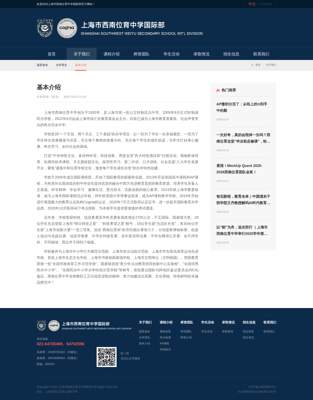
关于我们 (82, 54)
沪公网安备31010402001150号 (257, 391)
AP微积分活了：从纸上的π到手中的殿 (241, 107)
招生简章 (248, 331)
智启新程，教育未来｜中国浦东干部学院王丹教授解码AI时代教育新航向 (243, 200)
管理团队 (186, 331)
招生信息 (231, 54)
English (266, 4)
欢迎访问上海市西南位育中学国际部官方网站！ (66, 4)
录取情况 (201, 54)
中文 (252, 4)
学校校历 (165, 349)
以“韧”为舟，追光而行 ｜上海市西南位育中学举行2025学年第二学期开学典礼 (242, 231)
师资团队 (142, 54)
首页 (52, 54)
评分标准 (165, 337)
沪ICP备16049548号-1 (262, 386)
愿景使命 (42, 65)
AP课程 (164, 343)
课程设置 (165, 331)
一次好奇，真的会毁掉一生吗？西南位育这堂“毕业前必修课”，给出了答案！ (243, 139)
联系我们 (261, 54)
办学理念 (61, 65)
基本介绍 (80, 65)
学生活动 (171, 54)
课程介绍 (112, 54)
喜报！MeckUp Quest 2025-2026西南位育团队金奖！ (239, 169)
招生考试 (248, 337)
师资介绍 (186, 337)
